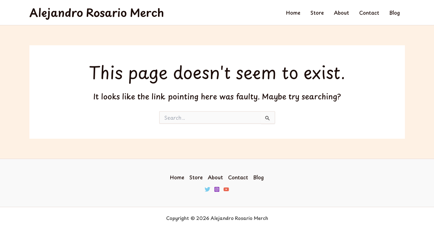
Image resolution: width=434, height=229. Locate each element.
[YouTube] (226, 189)
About (341, 12)
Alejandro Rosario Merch (96, 12)
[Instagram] (217, 189)
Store (317, 12)
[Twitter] (207, 189)
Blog (394, 12)
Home (293, 12)
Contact (369, 12)
